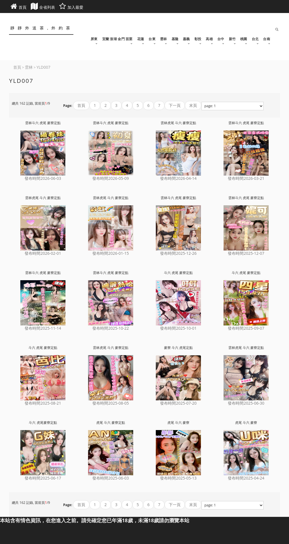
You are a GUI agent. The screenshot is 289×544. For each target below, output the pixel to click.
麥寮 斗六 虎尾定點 (178, 348)
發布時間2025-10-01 (178, 328)
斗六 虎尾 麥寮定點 (178, 273)
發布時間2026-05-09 (110, 178)
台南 (266, 39)
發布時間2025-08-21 (43, 403)
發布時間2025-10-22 (110, 328)
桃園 (243, 39)
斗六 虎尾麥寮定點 (43, 422)
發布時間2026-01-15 (110, 253)
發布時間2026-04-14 (178, 178)
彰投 (198, 39)
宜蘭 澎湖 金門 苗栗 (117, 39)
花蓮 (140, 39)
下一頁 (175, 105)
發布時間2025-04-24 (246, 478)
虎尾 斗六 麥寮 (178, 422)
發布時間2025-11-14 (43, 328)
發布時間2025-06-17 (43, 478)
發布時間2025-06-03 (110, 478)
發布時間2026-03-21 (246, 178)
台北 (255, 39)
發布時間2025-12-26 (178, 253)
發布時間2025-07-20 (178, 403)
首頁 (81, 105)
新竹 (232, 39)
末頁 (193, 105)
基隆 (175, 39)
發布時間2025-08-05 (110, 403)
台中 (220, 39)
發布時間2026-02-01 (43, 253)
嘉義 (186, 39)
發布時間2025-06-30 (246, 403)
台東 (152, 39)
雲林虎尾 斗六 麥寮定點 (178, 123)
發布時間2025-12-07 (246, 253)
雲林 (163, 39)
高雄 (209, 39)
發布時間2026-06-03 (43, 178)
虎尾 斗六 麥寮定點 (110, 422)
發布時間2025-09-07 (246, 328)
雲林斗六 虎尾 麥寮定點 (43, 123)
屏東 (94, 39)
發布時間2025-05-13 (178, 478)
